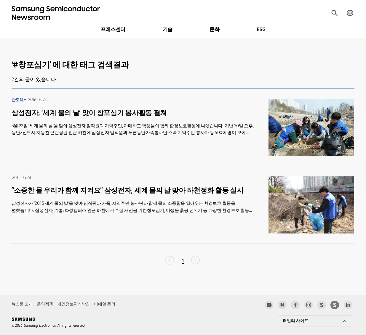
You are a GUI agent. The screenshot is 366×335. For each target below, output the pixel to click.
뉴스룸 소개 (22, 304)
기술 (167, 29)
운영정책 (45, 304)
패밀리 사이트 (296, 320)
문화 (214, 29)
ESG (261, 29)
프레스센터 (113, 29)
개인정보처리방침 (73, 304)
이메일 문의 (104, 304)
